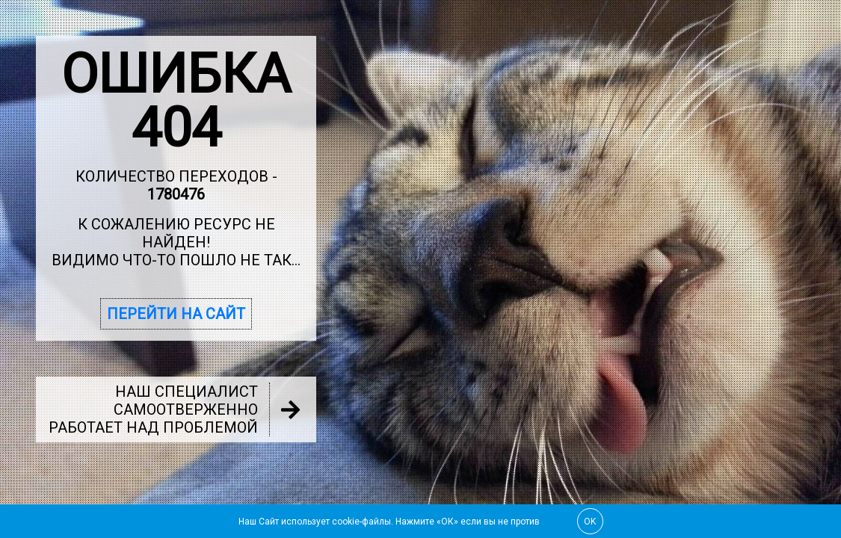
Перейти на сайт (176, 314)
